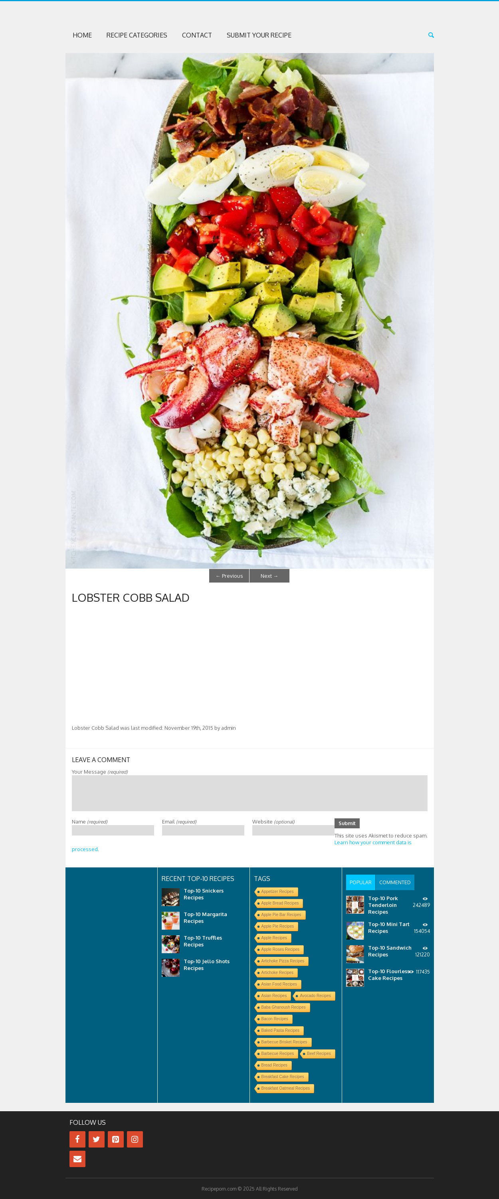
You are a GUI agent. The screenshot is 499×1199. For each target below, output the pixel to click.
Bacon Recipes (274, 1018)
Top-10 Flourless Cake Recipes (389, 973)
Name (89, 821)
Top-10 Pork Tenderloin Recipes (383, 903)
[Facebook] (77, 1139)
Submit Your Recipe (259, 35)
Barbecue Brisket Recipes (284, 1041)
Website (273, 821)
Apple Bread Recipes (280, 903)
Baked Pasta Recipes (280, 1030)
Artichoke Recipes (277, 972)
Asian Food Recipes (279, 984)
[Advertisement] (250, 664)
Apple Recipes (274, 937)
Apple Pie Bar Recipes (281, 914)
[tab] (360, 881)
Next (269, 575)
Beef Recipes (319, 1053)
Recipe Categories (137, 35)
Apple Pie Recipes (277, 926)
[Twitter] (97, 1139)
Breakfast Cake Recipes (282, 1076)
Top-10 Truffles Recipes (203, 940)
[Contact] (77, 1158)
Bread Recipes (274, 1065)
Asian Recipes (274, 995)
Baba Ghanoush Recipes (283, 1007)
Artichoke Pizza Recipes (283, 960)
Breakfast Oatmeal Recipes (285, 1088)
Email (179, 821)
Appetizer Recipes (277, 891)
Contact (197, 35)
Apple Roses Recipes (280, 949)
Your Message (100, 771)
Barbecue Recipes (277, 1053)
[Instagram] (135, 1139)
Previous (229, 575)
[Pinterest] (116, 1139)
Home (82, 35)
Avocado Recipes (315, 995)
